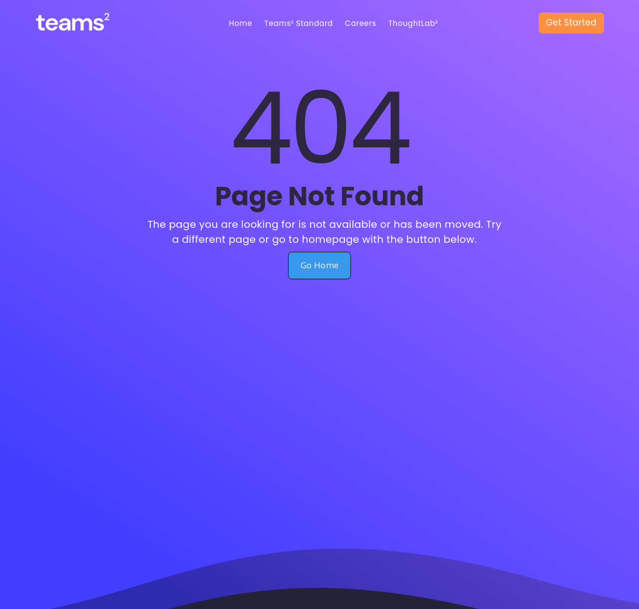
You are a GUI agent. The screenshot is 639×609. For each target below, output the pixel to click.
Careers (360, 23)
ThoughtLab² (413, 23)
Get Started (571, 22)
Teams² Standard (298, 23)
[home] (81, 23)
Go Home (320, 265)
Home (241, 23)
